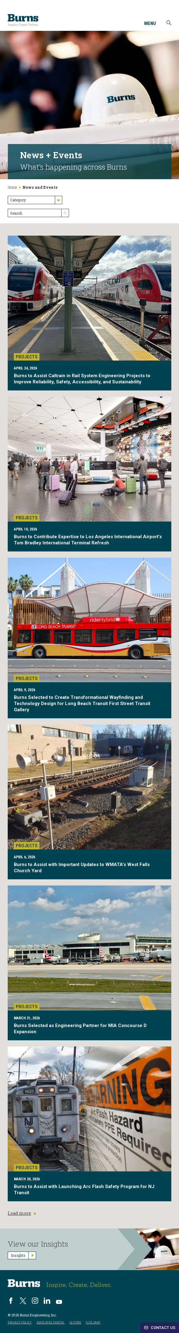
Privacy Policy (20, 1322)
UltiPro (75, 1322)
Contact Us (159, 1327)
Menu (150, 23)
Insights (23, 1255)
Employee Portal (51, 1322)
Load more (22, 1213)
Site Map (93, 1322)
